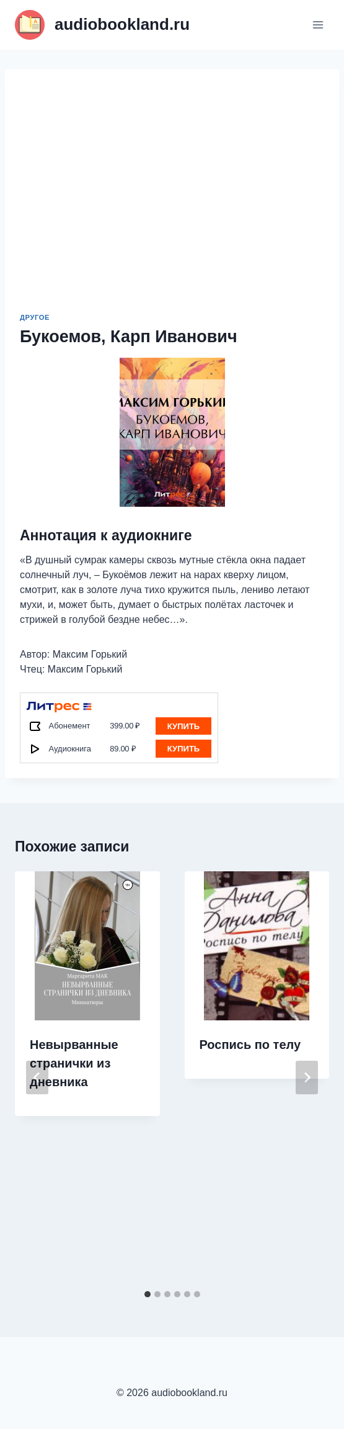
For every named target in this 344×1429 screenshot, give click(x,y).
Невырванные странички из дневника (74, 1063)
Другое (35, 317)
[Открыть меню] (317, 24)
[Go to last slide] (37, 1077)
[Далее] (307, 1077)
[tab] (147, 1294)
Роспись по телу (250, 1044)
